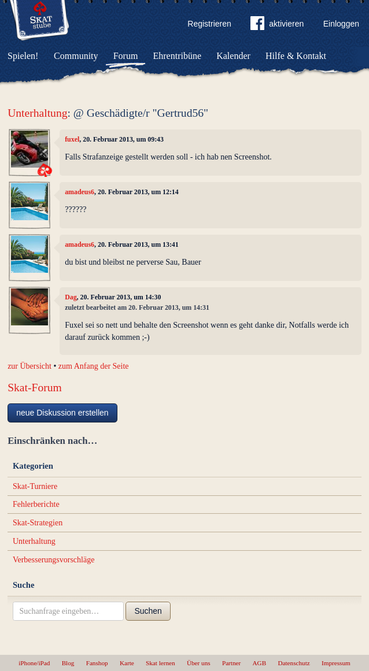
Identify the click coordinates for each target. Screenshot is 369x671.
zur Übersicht (29, 366)
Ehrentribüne (177, 56)
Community (76, 56)
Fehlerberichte (36, 504)
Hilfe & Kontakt (295, 56)
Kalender (233, 56)
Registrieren (209, 23)
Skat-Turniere (35, 486)
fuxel (72, 139)
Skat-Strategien (37, 522)
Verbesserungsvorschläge (54, 559)
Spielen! (23, 56)
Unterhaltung (37, 113)
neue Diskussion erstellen (62, 412)
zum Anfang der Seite (93, 366)
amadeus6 (79, 192)
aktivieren (277, 25)
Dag (70, 297)
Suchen (147, 611)
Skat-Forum (35, 387)
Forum (125, 56)
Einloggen (341, 23)
